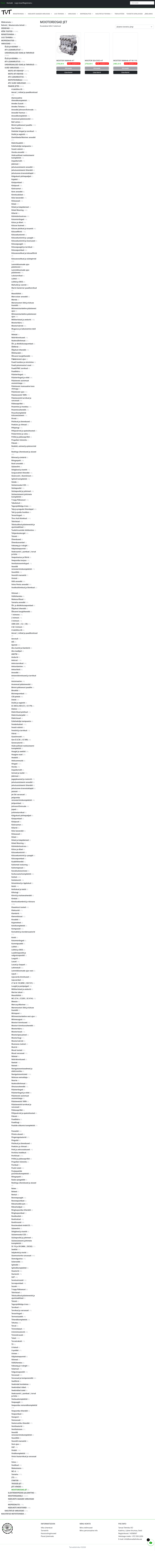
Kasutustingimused (48, 1533)
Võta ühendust (46, 1528)
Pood (3, 3)
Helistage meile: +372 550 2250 (130, 1536)
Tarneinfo (44, 1530)
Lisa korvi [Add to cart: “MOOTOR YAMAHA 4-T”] (68, 72)
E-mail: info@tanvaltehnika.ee (130, 1539)
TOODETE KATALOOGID (134, 14)
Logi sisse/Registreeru (23, 3)
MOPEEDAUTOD (86, 14)
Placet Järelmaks (47, 1536)
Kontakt (10, 3)
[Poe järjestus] (134, 27)
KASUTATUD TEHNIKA (103, 14)
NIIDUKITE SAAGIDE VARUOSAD (40, 14)
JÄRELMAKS (149, 14)
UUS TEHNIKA (60, 14)
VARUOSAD (73, 14)
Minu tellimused (86, 1528)
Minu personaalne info (89, 1530)
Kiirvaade (68, 68)
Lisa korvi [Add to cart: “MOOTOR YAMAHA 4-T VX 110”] (125, 72)
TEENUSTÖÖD (119, 14)
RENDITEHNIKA (19, 14)
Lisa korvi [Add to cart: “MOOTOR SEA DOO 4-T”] (97, 72)
